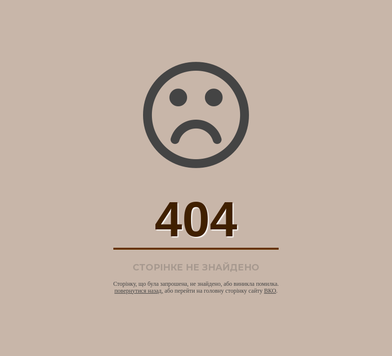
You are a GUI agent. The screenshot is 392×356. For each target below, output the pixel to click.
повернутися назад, (138, 290)
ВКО (270, 290)
